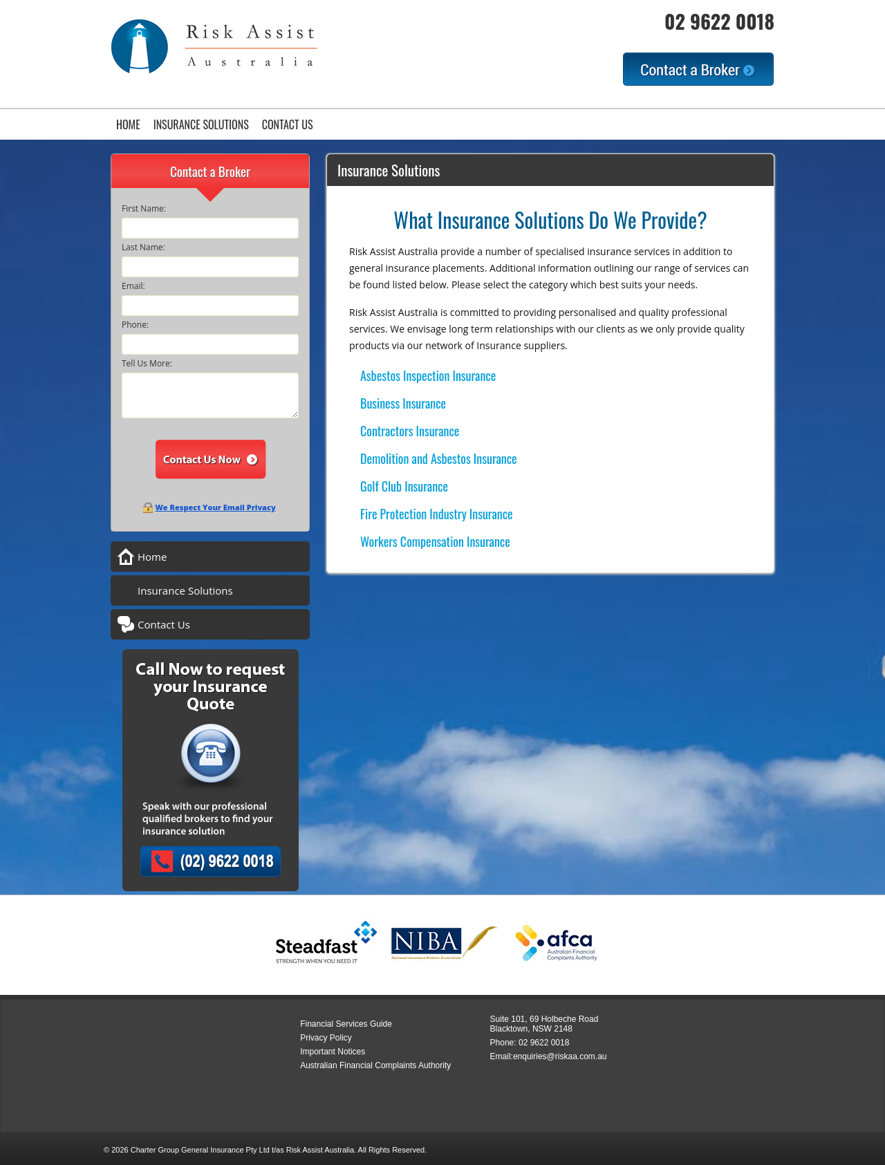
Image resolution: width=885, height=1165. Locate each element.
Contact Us (287, 124)
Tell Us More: (147, 363)
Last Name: (143, 247)
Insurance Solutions (201, 124)
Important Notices (332, 1051)
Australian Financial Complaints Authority (375, 1065)
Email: (133, 286)
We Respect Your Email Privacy (215, 507)
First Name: (144, 208)
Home (128, 124)
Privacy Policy (326, 1038)
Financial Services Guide (346, 1024)
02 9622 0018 (719, 21)
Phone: (135, 324)
